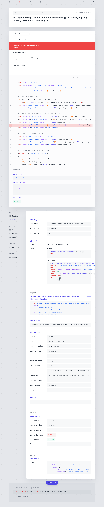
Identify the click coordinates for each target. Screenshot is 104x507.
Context (12, 244)
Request (12, 226)
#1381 (91, 274)
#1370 (80, 252)
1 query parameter (20, 496)
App (10, 212)
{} (66, 254)
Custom (11, 254)
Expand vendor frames (21, 34)
